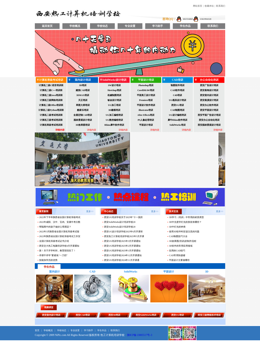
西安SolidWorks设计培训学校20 (119, 222)
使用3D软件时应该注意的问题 (184, 231)
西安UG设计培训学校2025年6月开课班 (123, 231)
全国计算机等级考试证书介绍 (54, 241)
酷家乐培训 (83, 110)
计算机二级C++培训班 (51, 90)
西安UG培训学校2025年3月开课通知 (122, 241)
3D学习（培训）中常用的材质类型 (186, 217)
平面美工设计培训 (146, 95)
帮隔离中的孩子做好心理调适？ (55, 226)
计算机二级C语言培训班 (51, 85)
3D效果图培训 (83, 125)
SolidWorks (130, 271)
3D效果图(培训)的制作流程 (182, 241)
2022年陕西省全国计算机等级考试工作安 (59, 236)
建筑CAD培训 (83, 90)
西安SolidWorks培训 (146, 315)
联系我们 (220, 6)
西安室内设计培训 (209, 95)
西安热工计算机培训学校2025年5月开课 (124, 236)
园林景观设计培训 (83, 120)
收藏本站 (209, 6)
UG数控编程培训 (114, 120)
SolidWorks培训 (177, 125)
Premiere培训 (146, 100)
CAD (92, 271)
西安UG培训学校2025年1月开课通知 (122, 250)
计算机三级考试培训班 (51, 120)
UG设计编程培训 (177, 115)
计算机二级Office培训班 (51, 105)
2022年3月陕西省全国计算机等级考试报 (59, 231)
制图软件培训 (177, 85)
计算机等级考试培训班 (51, 125)
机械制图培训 (114, 95)
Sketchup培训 (114, 90)
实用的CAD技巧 (177, 250)
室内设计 (54, 271)
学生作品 (185, 26)
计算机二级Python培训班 (51, 110)
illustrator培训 (146, 110)
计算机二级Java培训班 (51, 95)
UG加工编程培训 (114, 115)
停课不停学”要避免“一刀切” (53, 255)
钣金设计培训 (114, 100)
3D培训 (82, 85)
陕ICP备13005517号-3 (139, 335)
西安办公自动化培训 (209, 120)
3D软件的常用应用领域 (180, 246)
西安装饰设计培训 (209, 90)
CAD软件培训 (178, 90)
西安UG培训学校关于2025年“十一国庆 (123, 217)
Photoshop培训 (145, 85)
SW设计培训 (114, 85)
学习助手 (157, 26)
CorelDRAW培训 (145, 90)
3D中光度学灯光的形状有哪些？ (185, 222)
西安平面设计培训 (209, 110)
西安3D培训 (114, 315)
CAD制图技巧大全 (178, 236)
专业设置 (130, 26)
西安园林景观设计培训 (209, 125)
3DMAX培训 (82, 95)
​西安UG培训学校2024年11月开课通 (121, 260)
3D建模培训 (114, 110)
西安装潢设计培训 (209, 100)
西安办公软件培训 (209, 105)
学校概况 (74, 26)
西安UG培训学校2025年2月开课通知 (122, 246)
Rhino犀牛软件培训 (114, 125)
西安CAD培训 (83, 315)
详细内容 (60, 130)
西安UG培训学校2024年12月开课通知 (123, 255)
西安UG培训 (177, 105)
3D (206, 271)
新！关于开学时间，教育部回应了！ (57, 250)
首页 (37, 330)
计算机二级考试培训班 (51, 115)
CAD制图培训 (178, 110)
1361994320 (205, 19)
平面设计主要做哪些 (179, 260)
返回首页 (47, 26)
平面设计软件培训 (146, 105)
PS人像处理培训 (146, 120)
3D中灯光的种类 (177, 226)
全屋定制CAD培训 (82, 115)
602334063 (188, 19)
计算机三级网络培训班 (51, 100)
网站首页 (197, 6)
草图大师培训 (83, 105)
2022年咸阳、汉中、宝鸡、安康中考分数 (59, 222)
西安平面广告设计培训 (209, 115)
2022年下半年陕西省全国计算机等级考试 (59, 217)
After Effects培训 (145, 115)
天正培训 (82, 100)
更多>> (89, 211)
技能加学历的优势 (48, 260)
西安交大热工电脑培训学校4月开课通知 (59, 246)
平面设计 (168, 271)
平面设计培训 (146, 125)
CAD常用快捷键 (177, 255)
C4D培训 (177, 95)
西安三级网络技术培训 (209, 315)
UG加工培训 (114, 105)
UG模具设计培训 (177, 100)
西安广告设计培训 (209, 85)
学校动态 (102, 26)
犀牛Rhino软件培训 (177, 120)
